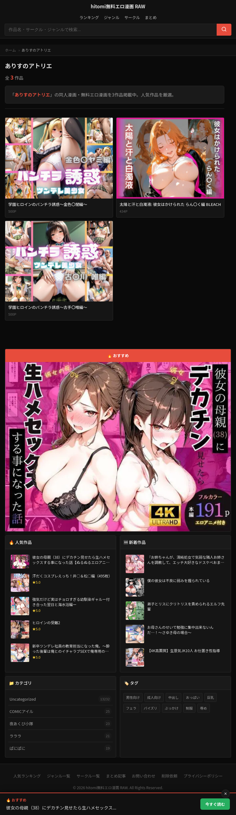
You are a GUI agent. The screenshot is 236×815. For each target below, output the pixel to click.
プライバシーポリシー (203, 776)
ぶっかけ (172, 708)
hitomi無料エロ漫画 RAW (118, 6)
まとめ (150, 17)
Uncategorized (61, 699)
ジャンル (112, 17)
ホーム (10, 50)
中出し (173, 697)
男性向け (133, 697)
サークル (132, 17)
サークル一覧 (88, 776)
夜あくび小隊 (61, 723)
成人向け (154, 697)
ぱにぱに (61, 748)
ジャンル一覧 (58, 776)
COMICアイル (61, 711)
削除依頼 (169, 776)
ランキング (89, 17)
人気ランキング (27, 776)
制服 (189, 708)
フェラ (131, 708)
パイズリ (150, 708)
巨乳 (210, 697)
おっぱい (193, 697)
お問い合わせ (143, 776)
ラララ (61, 735)
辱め (203, 708)
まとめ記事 (116, 776)
